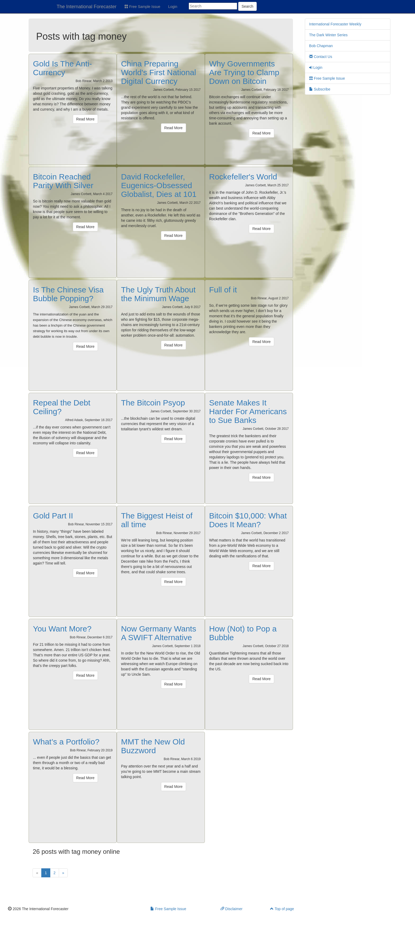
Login (172, 6)
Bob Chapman (321, 46)
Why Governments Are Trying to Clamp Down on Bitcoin (244, 72)
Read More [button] (85, 119)
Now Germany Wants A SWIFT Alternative (158, 633)
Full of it (223, 289)
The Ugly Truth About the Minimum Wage (158, 294)
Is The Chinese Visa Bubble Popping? (68, 294)
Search (247, 6)
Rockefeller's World (243, 176)
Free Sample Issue (142, 6)
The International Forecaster (86, 6)
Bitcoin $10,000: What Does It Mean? (248, 520)
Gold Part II (53, 515)
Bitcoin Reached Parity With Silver (63, 181)
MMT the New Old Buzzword (153, 746)
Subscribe (319, 89)
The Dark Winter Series (328, 35)
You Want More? (62, 628)
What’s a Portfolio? (66, 741)
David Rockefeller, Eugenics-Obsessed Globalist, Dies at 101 (158, 185)
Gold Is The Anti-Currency (62, 68)
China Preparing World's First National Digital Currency (158, 72)
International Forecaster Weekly (335, 24)
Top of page (282, 909)
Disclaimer (231, 909)
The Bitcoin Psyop (153, 402)
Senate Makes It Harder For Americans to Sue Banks (248, 411)
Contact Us (320, 57)
